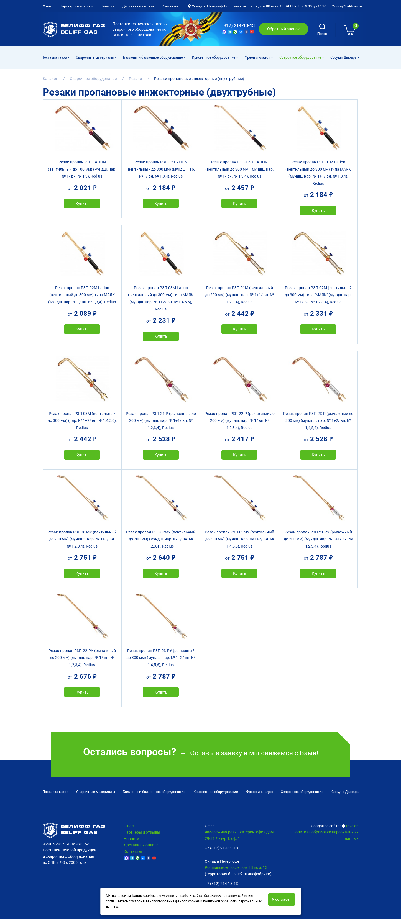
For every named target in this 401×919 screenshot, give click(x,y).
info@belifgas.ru (347, 6)
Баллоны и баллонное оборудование (153, 57)
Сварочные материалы (95, 57)
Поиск (322, 30)
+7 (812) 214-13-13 (221, 848)
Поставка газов (55, 57)
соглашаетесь (117, 901)
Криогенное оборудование (214, 57)
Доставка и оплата (138, 6)
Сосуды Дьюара (343, 57)
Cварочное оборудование (300, 57)
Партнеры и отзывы (76, 6)
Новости (108, 6)
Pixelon (352, 826)
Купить (82, 203)
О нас (47, 6)
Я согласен (282, 899)
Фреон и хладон (258, 57)
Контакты (170, 6)
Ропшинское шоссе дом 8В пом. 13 (236, 867)
